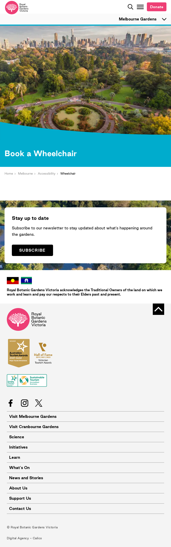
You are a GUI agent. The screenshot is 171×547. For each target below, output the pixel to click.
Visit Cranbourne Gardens (34, 426)
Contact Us (20, 508)
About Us (18, 488)
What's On (19, 467)
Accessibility (46, 173)
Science (16, 437)
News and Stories (26, 478)
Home (9, 173)
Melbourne (25, 173)
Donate (156, 7)
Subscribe (32, 250)
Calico (37, 538)
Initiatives (18, 447)
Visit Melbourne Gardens (32, 416)
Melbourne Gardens (144, 19)
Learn (14, 457)
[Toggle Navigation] (140, 7)
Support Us (20, 498)
